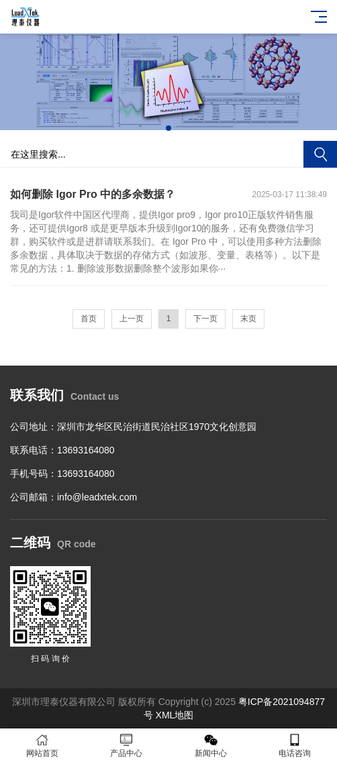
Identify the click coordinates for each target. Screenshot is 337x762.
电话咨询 (295, 745)
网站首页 (42, 745)
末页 (248, 318)
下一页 (205, 318)
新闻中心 (210, 745)
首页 (89, 318)
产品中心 (127, 745)
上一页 (131, 318)
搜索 (320, 154)
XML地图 (175, 715)
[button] (168, 128)
